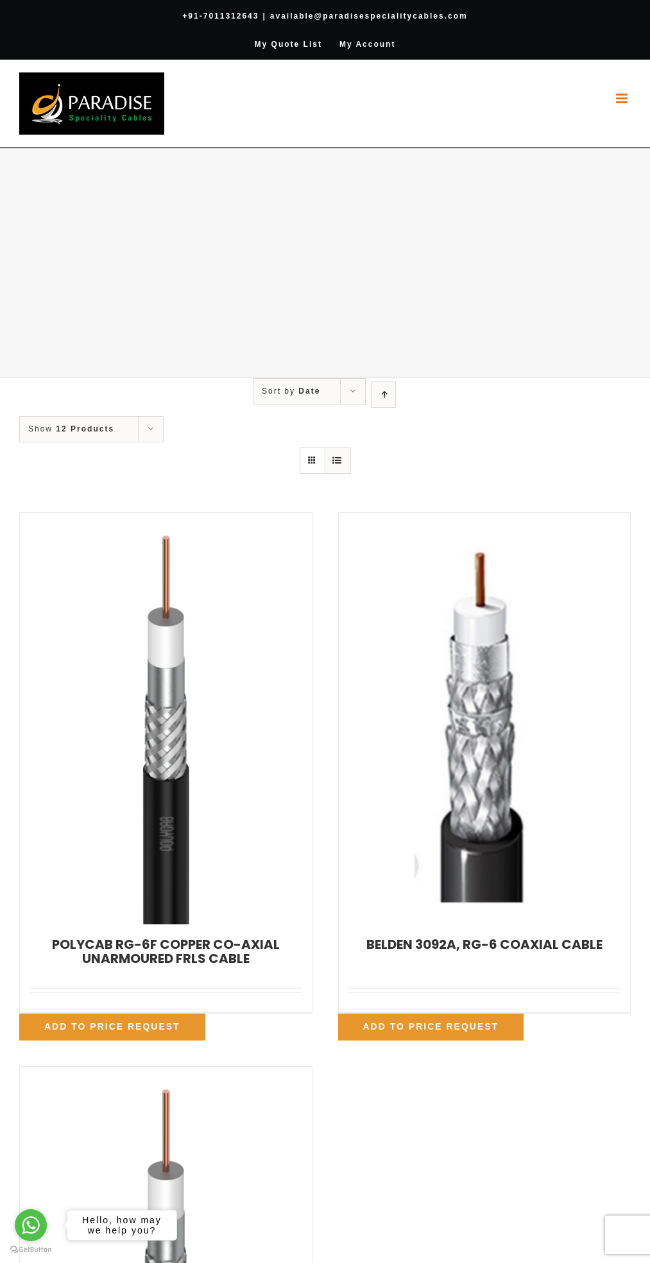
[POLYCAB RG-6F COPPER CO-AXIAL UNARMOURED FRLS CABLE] (166, 718)
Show (71, 428)
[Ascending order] (383, 394)
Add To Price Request (112, 1026)
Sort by (291, 391)
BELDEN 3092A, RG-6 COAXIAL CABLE (484, 944)
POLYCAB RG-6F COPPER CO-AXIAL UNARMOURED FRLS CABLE (166, 951)
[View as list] (337, 460)
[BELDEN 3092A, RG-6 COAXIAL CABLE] (485, 718)
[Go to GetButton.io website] (30, 1250)
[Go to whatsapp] (31, 1225)
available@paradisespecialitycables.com (369, 16)
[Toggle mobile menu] (623, 98)
